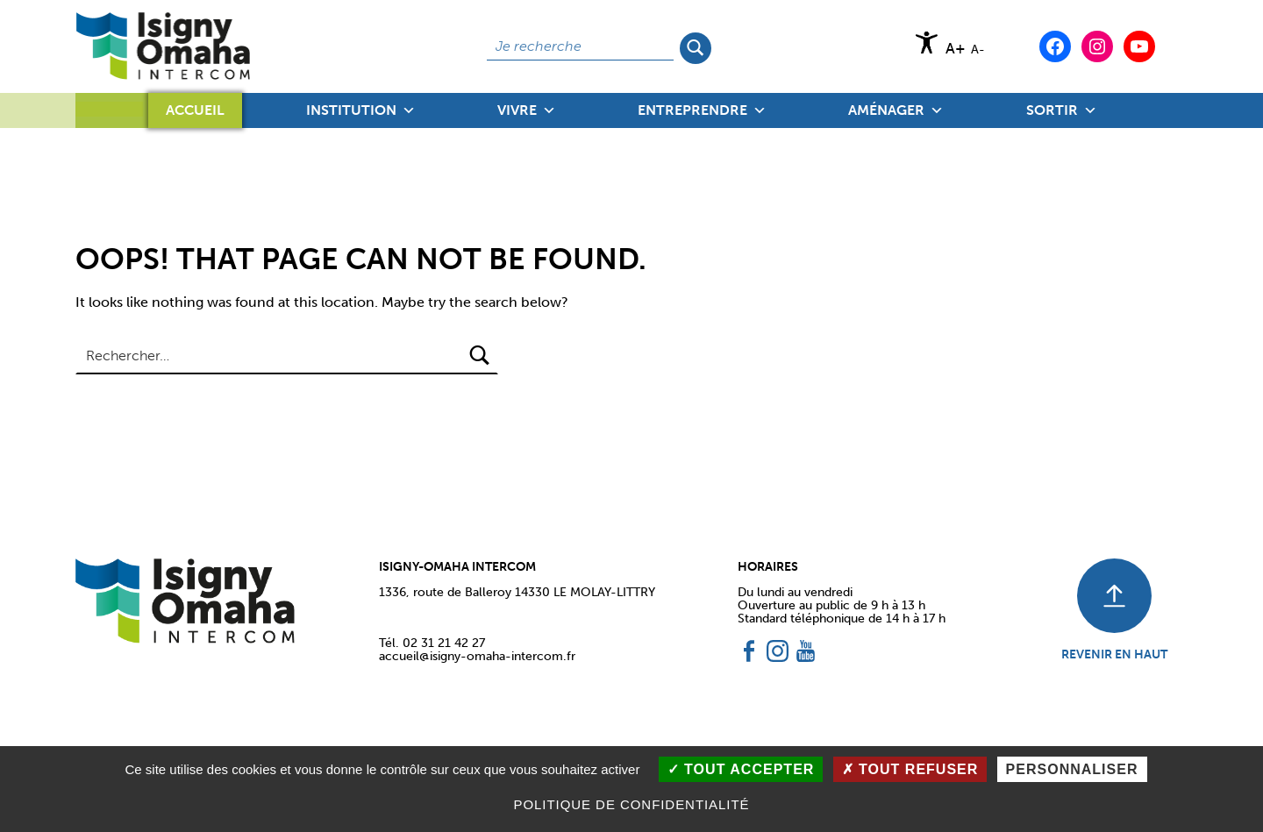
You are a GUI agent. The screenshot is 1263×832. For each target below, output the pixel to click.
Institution (361, 110)
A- (978, 49)
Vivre (526, 110)
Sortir (1061, 110)
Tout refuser (910, 769)
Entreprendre (702, 110)
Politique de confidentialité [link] (631, 804)
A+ (955, 48)
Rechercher (696, 46)
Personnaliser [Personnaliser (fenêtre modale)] (1072, 769)
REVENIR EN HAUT (1114, 654)
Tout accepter (741, 769)
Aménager (896, 110)
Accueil (195, 110)
